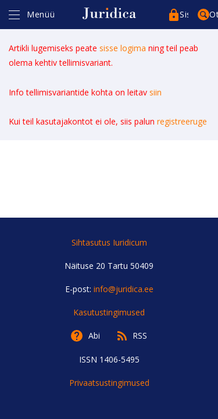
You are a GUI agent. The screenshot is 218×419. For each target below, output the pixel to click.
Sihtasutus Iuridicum (109, 242)
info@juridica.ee (123, 288)
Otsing (213, 14)
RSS (140, 335)
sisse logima (122, 48)
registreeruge (182, 121)
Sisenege (184, 14)
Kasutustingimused (109, 312)
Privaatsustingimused (109, 382)
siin (155, 92)
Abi (94, 335)
